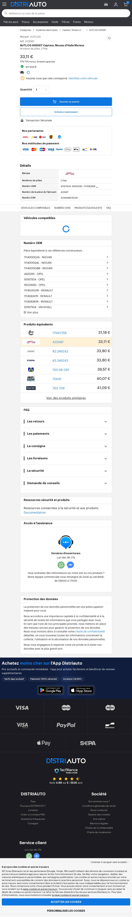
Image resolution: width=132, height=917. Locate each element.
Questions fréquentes (33, 818)
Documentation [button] (35, 512)
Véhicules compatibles (35, 207)
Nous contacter (99, 809)
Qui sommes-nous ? (99, 801)
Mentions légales (99, 823)
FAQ (108, 207)
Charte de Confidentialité (99, 827)
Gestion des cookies (99, 814)
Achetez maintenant (66, 112)
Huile (55, 22)
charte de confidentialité (90, 631)
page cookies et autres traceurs (40, 888)
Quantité (26, 89)
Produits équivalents (88, 207)
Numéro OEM (62, 207)
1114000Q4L (37, 262)
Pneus (25, 22)
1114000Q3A (38, 257)
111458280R (38, 301)
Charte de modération (99, 832)
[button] (106, 4)
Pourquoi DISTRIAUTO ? (33, 805)
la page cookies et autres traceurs (70, 894)
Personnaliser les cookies (66, 911)
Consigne (33, 823)
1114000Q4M (38, 268)
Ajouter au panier (66, 101)
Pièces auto (11, 22)
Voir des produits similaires (66, 398)
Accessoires (40, 22)
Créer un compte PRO (33, 814)
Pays (33, 801)
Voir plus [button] (31, 312)
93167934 (34, 279)
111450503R (38, 290)
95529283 (34, 285)
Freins (77, 22)
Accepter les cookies (66, 902)
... (97, 186)
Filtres (66, 22)
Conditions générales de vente (99, 805)
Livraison (33, 809)
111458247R (38, 296)
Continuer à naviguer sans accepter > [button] (109, 862)
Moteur (88, 22)
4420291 (34, 274)
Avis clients (99, 818)
